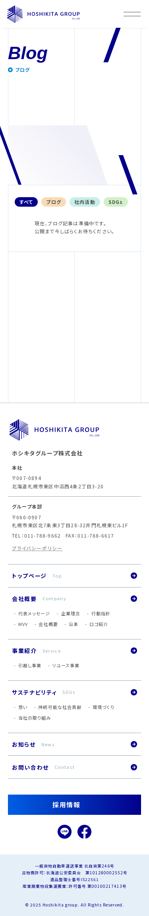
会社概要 (48, 624)
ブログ (53, 201)
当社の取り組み (34, 717)
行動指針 (100, 613)
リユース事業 (66, 665)
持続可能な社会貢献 (59, 707)
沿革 (73, 624)
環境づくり (104, 707)
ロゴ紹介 (98, 624)
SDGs (115, 201)
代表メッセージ (34, 613)
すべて (26, 201)
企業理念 (70, 613)
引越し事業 (30, 665)
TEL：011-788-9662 (36, 535)
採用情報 (66, 804)
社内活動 (84, 201)
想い (22, 707)
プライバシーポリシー (37, 548)
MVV (23, 624)
